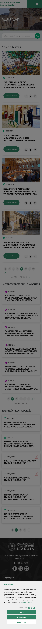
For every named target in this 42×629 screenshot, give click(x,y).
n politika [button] (26, 602)
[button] (29, 608)
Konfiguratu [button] (26, 622)
